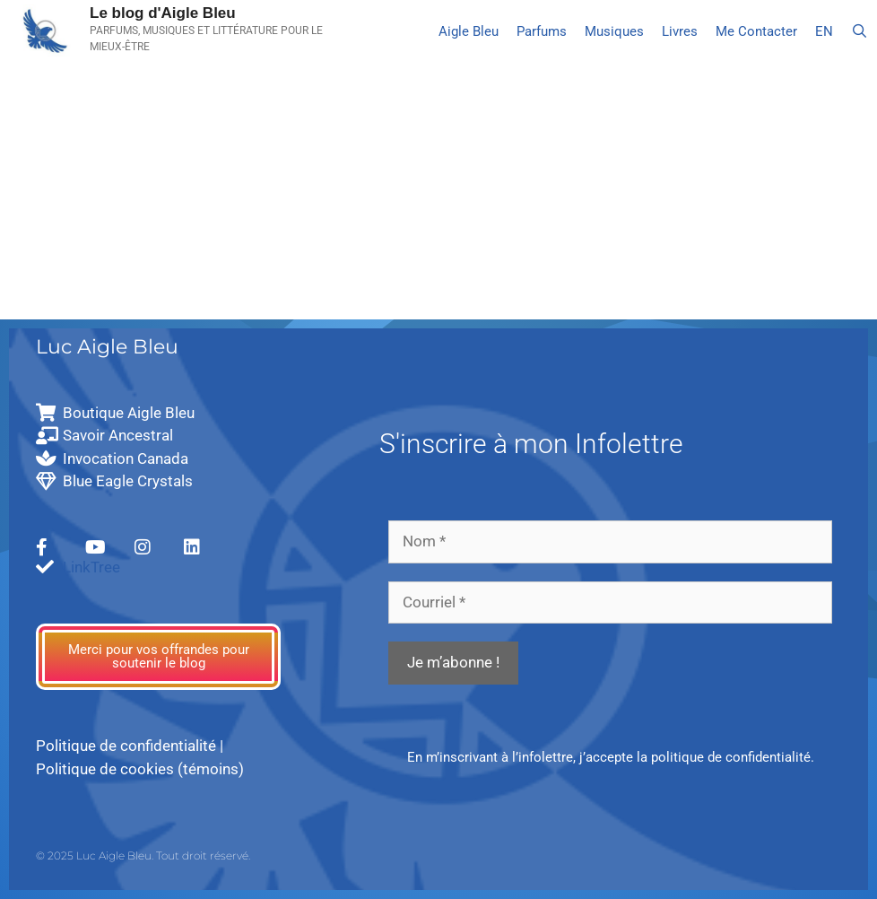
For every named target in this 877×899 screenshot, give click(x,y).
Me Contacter (756, 31)
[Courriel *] (610, 602)
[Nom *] (610, 541)
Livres (680, 31)
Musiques (614, 31)
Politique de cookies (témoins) (140, 769)
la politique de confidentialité (724, 757)
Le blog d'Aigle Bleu (163, 13)
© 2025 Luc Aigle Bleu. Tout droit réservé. (143, 855)
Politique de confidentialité (126, 746)
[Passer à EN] (824, 31)
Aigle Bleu (468, 31)
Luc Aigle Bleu (107, 347)
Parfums (542, 31)
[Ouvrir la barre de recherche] (859, 31)
